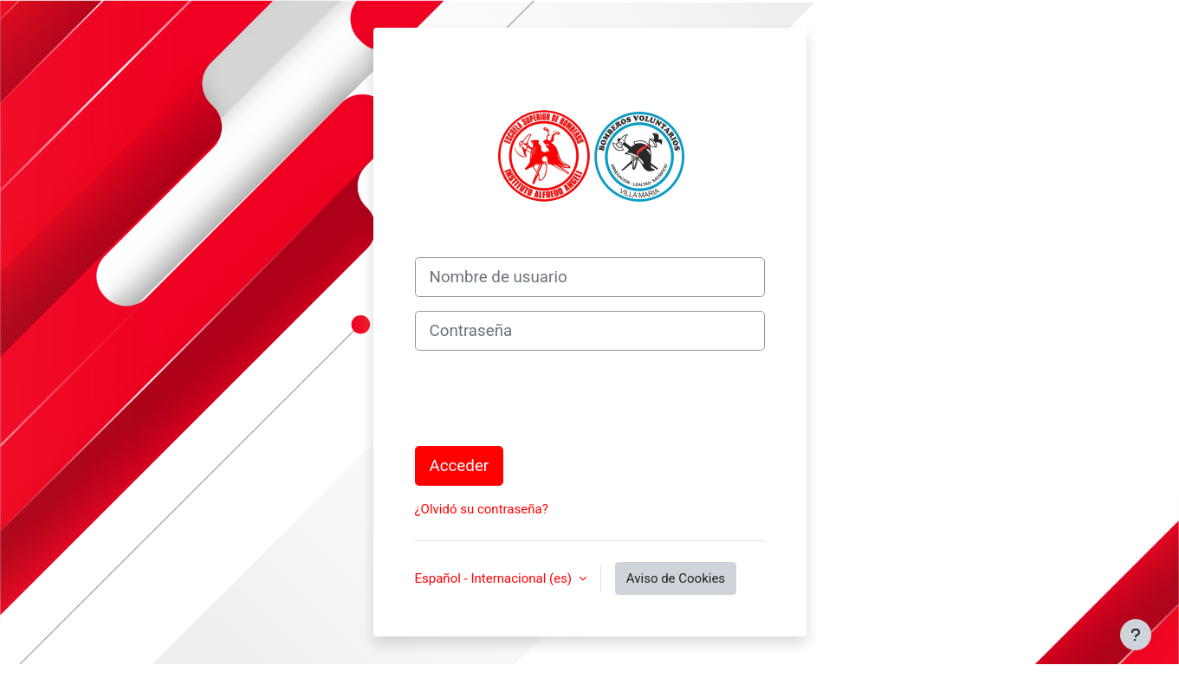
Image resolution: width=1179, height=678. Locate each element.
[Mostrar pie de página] (1135, 634)
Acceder (459, 465)
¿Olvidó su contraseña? (481, 509)
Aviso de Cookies (675, 578)
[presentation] (546, 398)
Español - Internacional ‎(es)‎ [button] (495, 578)
